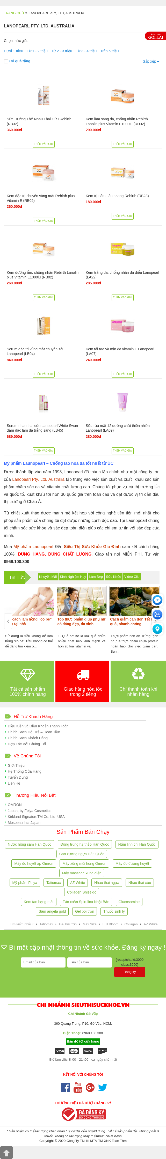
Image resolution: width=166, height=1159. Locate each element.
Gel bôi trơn (84, 911)
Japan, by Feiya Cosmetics (29, 811)
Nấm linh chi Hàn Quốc (137, 844)
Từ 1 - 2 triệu (37, 51)
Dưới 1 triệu (13, 51)
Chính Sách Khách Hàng (28, 738)
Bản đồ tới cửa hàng (83, 1041)
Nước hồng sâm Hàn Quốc (29, 844)
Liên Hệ (14, 783)
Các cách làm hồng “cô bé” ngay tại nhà (28, 621)
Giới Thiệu (16, 765)
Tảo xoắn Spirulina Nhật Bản (86, 902)
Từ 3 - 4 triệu (86, 51)
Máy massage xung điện (82, 873)
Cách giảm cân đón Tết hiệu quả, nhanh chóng (134, 621)
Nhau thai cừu (139, 883)
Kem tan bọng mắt (39, 902)
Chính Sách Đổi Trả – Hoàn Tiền (34, 732)
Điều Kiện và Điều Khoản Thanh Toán (38, 726)
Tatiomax (53, 883)
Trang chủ (14, 13)
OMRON (15, 805)
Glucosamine (129, 902)
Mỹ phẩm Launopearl (33, 546)
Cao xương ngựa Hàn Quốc (81, 854)
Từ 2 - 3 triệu (61, 51)
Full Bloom (110, 924)
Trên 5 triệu (109, 51)
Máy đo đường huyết (132, 863)
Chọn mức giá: (16, 41)
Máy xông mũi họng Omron (84, 863)
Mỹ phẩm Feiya (24, 883)
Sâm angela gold (52, 911)
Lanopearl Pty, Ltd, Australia (38, 479)
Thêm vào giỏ (43, 144)
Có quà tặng (17, 61)
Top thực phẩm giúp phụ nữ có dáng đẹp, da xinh (81, 621)
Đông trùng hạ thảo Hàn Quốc (85, 844)
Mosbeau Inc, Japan (24, 823)
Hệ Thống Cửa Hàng (24, 771)
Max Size (89, 924)
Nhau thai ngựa (106, 883)
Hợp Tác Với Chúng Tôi (27, 744)
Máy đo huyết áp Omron (33, 863)
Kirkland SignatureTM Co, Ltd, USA (36, 817)
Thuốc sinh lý (114, 911)
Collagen (131, 924)
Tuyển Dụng (18, 777)
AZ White (77, 883)
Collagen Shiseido (81, 892)
